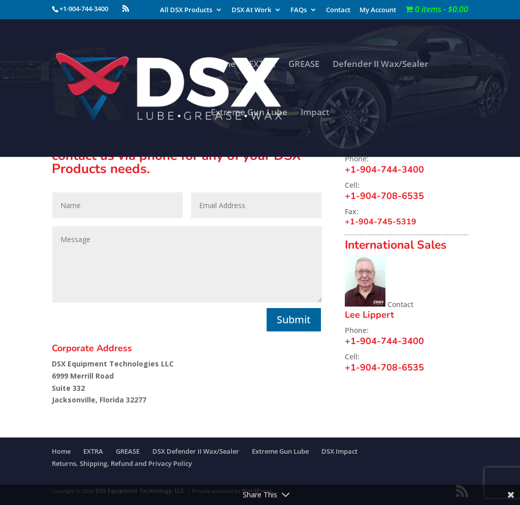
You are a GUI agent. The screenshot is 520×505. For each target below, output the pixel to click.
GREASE (303, 65)
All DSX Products (186, 10)
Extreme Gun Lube (249, 113)
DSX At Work (251, 10)
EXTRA (262, 65)
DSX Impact (339, 451)
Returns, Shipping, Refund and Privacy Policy (122, 463)
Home (223, 65)
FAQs (298, 10)
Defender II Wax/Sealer (380, 65)
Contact (338, 10)
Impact (315, 113)
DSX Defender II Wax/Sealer (195, 451)
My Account (378, 10)
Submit (294, 319)
